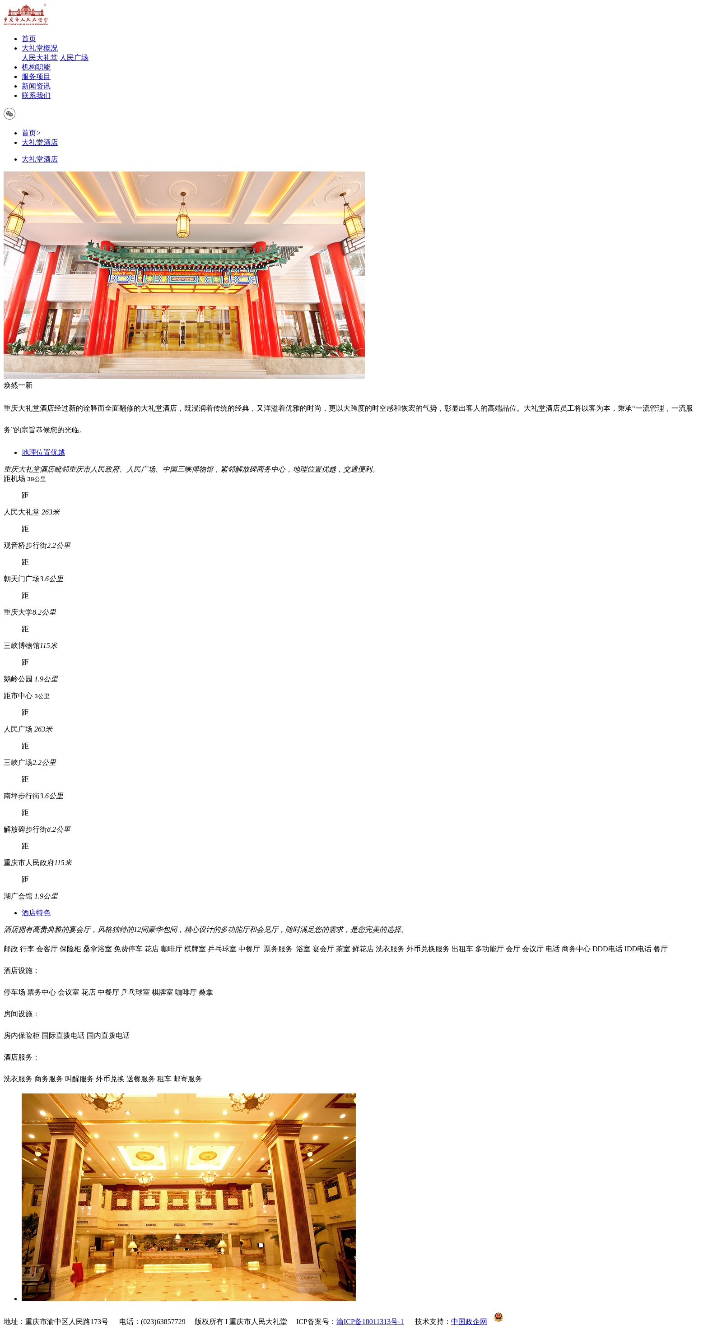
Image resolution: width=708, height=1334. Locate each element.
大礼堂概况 (40, 48)
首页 (29, 38)
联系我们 (36, 95)
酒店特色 (36, 913)
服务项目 (36, 76)
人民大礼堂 (40, 57)
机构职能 (36, 67)
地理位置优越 (43, 452)
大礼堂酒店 (40, 142)
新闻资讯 (36, 86)
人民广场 (74, 57)
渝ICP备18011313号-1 (370, 1321)
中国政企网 (469, 1321)
